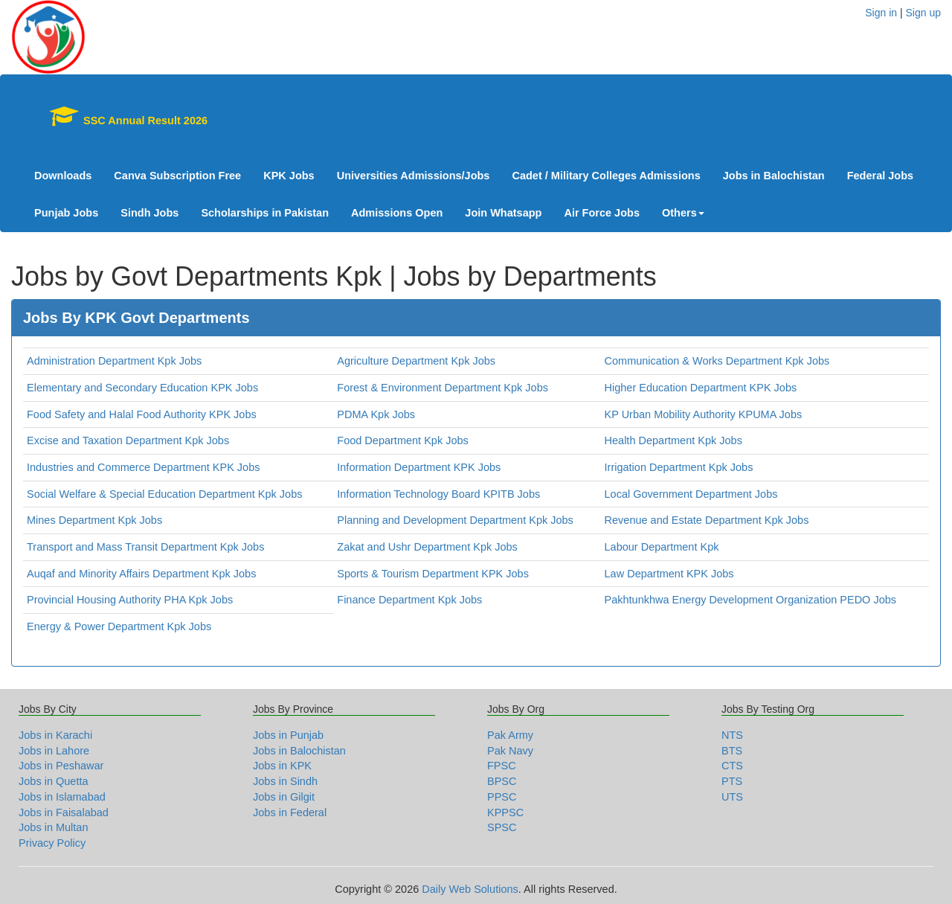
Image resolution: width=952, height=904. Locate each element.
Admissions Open (397, 213)
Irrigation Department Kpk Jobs (679, 467)
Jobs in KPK (282, 766)
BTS (731, 751)
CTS (732, 766)
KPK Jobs (289, 176)
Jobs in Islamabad (62, 797)
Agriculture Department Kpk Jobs (416, 361)
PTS (731, 781)
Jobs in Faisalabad (64, 812)
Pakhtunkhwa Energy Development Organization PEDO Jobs (751, 600)
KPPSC (505, 812)
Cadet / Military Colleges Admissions (606, 176)
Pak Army (510, 735)
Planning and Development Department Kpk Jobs (455, 520)
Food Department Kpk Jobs (403, 440)
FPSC (501, 766)
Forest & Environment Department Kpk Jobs (442, 388)
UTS (732, 797)
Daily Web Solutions (470, 889)
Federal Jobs (880, 176)
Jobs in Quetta (54, 781)
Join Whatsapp (503, 213)
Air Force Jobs (602, 213)
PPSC (502, 797)
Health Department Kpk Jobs (673, 440)
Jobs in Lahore (54, 751)
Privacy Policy (52, 843)
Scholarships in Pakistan (265, 213)
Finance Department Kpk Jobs (409, 600)
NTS (732, 735)
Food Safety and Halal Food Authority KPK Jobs (142, 414)
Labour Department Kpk (662, 547)
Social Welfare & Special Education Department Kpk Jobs (164, 494)
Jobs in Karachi (55, 735)
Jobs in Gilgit (284, 797)
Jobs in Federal (290, 812)
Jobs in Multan (54, 827)
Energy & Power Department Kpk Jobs (119, 626)
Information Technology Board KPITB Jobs (438, 494)
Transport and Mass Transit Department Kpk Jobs (145, 547)
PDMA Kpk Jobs (376, 414)
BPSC (502, 781)
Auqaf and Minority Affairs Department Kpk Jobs (141, 574)
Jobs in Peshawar (61, 766)
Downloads (62, 176)
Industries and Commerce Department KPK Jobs (143, 467)
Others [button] (683, 213)
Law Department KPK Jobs (669, 574)
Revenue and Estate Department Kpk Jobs (707, 520)
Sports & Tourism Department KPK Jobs (433, 574)
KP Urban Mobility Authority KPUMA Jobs (704, 414)
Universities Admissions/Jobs (413, 176)
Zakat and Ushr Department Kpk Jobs (427, 547)
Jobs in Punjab (288, 735)
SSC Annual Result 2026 (121, 116)
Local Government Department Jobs (691, 494)
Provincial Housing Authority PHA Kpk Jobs (130, 600)
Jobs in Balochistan (774, 176)
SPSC (502, 827)
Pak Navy (510, 751)
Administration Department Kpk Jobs (114, 361)
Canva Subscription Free (177, 176)
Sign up (923, 13)
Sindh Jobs (149, 213)
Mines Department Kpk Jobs (94, 520)
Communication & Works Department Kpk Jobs (717, 361)
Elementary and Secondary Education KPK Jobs (142, 388)
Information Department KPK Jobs (419, 467)
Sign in (881, 13)
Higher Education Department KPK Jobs (701, 388)
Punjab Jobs (66, 213)
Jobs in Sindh (285, 781)
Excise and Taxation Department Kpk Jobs (128, 440)
